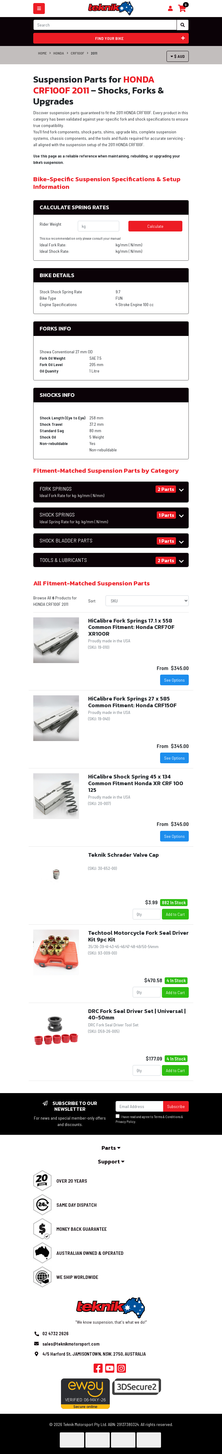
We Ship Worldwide (77, 1277)
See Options (174, 680)
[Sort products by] (147, 600)
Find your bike (140, 38)
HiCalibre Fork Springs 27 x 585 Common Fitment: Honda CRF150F (132, 701)
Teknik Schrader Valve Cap (123, 855)
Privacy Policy (125, 1122)
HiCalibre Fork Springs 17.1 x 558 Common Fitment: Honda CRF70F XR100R (131, 627)
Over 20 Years (71, 1181)
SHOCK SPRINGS (74, 517)
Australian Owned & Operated (90, 1253)
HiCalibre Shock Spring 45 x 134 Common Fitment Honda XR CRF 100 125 (135, 783)
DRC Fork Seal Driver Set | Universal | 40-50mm (137, 1014)
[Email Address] (139, 1106)
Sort (91, 600)
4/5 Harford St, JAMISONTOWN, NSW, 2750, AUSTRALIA (94, 1354)
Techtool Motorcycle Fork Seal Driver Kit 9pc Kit (138, 936)
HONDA (58, 53)
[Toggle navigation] (39, 8)
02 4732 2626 (55, 1333)
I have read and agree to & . (149, 1119)
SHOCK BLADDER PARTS (66, 540)
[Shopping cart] (170, 8)
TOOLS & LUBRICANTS (63, 560)
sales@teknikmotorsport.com (70, 1343)
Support (111, 1161)
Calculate (155, 226)
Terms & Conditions (167, 1117)
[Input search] (105, 24)
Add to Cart (175, 914)
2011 (94, 53)
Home (42, 53)
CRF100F (77, 53)
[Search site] (183, 24)
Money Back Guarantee (81, 1229)
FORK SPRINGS (72, 491)
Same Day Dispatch (76, 1205)
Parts (111, 1148)
